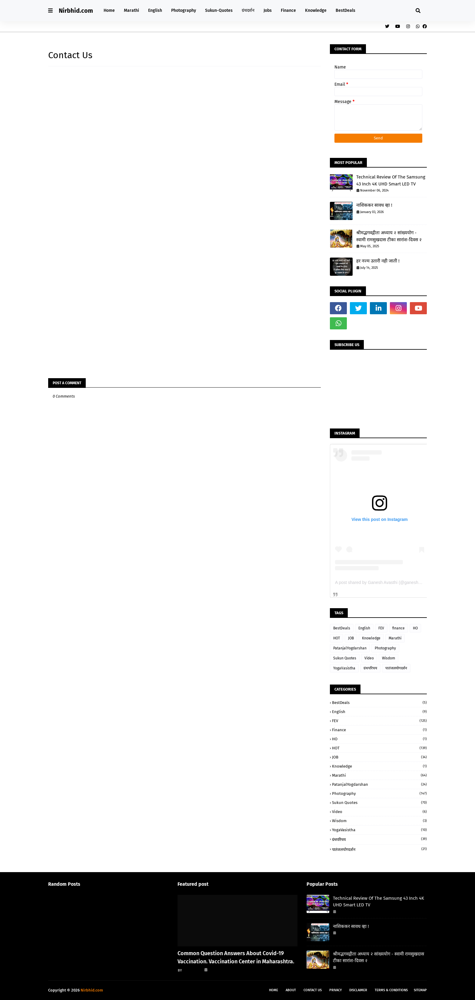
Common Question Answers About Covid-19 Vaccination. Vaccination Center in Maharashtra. (236, 957)
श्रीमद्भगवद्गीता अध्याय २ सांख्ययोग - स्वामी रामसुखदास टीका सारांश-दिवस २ (389, 236)
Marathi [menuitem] (131, 10)
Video (369, 658)
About (291, 990)
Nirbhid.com (76, 10)
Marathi (395, 638)
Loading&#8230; (145, 215)
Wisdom (388, 658)
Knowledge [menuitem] (316, 10)
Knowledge (371, 638)
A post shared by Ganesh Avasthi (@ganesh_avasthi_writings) (393, 582)
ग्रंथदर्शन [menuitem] (248, 10)
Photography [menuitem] (183, 10)
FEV (381, 628)
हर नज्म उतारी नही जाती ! (378, 261)
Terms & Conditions (391, 990)
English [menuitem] (155, 10)
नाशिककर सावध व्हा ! (374, 205)
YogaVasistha (344, 668)
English (364, 628)
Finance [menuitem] (288, 10)
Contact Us (313, 990)
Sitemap (420, 990)
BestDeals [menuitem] (345, 10)
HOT (336, 638)
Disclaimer (358, 990)
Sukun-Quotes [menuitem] (219, 10)
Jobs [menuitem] (268, 10)
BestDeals (341, 628)
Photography (385, 648)
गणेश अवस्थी (192, 970)
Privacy (335, 990)
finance (398, 628)
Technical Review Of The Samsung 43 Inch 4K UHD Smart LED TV (390, 180)
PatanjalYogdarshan (350, 648)
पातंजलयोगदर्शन (396, 668)
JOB (351, 638)
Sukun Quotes (344, 658)
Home (273, 990)
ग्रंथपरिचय (370, 668)
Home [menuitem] (109, 10)
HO (415, 628)
